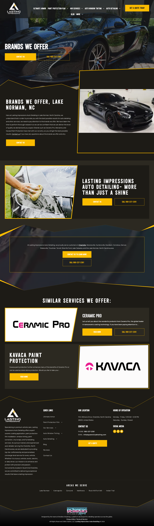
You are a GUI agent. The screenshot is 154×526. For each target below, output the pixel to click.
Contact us (16, 134)
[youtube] (121, 432)
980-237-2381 (89, 431)
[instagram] (118, 432)
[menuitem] (39, 9)
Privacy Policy (71, 519)
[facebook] (114, 432)
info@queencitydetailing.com (94, 435)
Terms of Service (82, 519)
